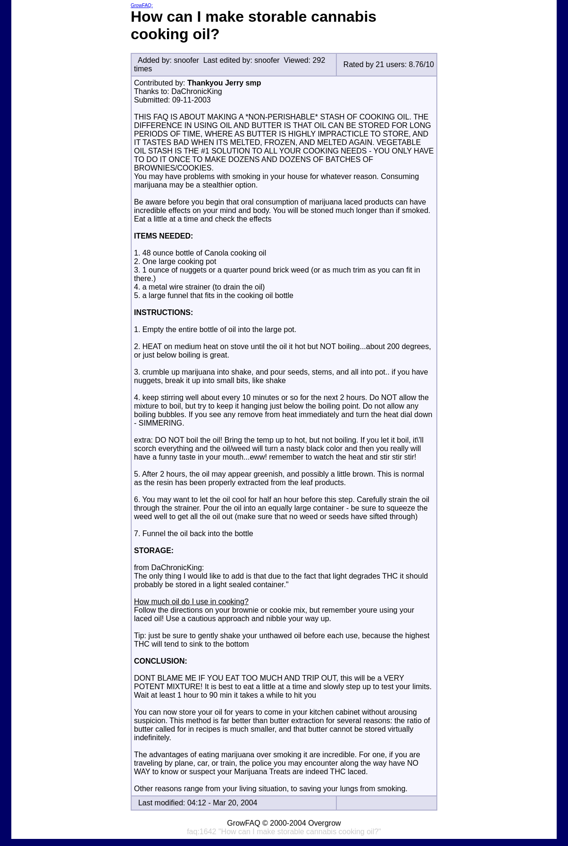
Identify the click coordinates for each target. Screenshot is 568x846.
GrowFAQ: (142, 5)
